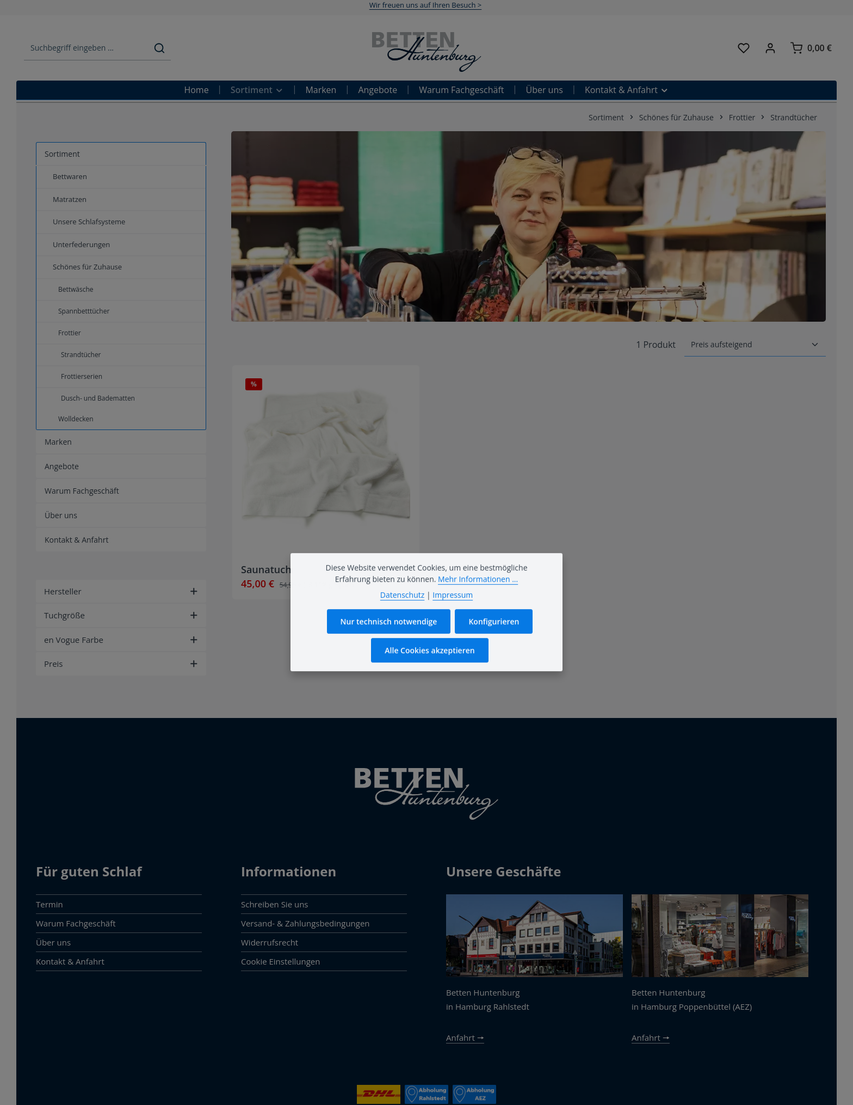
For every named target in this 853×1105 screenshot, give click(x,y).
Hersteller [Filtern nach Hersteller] (121, 591)
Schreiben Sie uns (274, 904)
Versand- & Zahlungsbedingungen (305, 923)
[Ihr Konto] (770, 48)
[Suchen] (159, 48)
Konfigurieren (493, 642)
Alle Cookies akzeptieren (429, 671)
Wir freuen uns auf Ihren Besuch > (425, 5)
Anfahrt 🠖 (465, 1037)
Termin (49, 904)
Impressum (452, 615)
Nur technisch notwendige (389, 642)
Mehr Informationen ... (478, 599)
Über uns (53, 942)
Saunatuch (266, 569)
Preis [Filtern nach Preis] (121, 663)
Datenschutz (402, 615)
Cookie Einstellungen (280, 961)
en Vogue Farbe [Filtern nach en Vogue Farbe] (121, 639)
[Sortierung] (755, 345)
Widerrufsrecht (269, 942)
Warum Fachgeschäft (76, 923)
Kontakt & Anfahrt (70, 961)
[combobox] (86, 48)
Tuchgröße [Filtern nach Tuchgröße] (121, 615)
